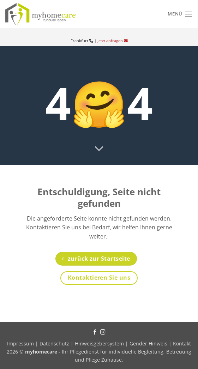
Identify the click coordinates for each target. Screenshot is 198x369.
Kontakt (182, 343)
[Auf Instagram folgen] (103, 332)
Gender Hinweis (148, 343)
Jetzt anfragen (112, 40)
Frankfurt (82, 40)
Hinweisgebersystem (99, 343)
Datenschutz (54, 343)
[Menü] (180, 14)
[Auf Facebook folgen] (95, 332)
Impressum (21, 343)
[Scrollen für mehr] (99, 149)
